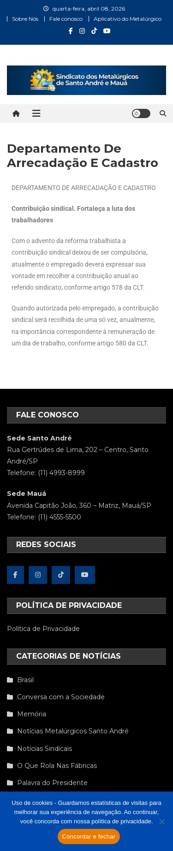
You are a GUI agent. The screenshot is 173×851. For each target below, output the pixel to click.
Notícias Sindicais (44, 748)
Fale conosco (66, 18)
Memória (31, 714)
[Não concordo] (161, 821)
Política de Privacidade (43, 629)
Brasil (25, 680)
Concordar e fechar (89, 836)
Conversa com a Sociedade (61, 697)
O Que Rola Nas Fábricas (57, 766)
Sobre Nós (25, 18)
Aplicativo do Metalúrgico (127, 18)
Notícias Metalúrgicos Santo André (73, 731)
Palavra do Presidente (52, 783)
